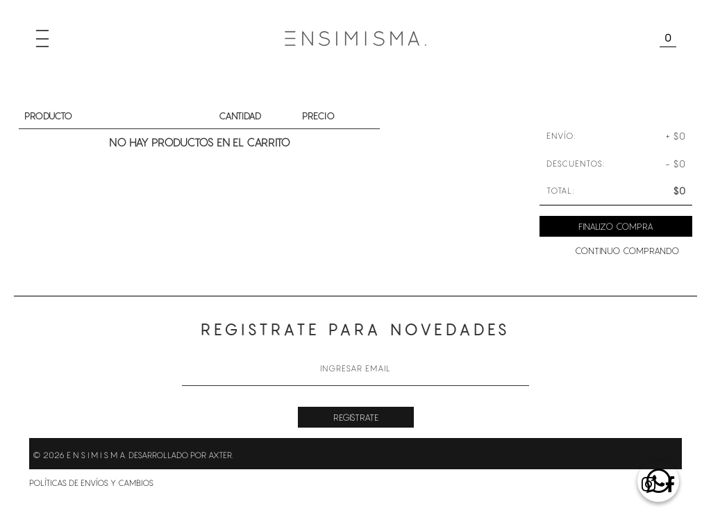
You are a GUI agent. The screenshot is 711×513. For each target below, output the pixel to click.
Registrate (355, 417)
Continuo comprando (627, 250)
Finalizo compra (615, 226)
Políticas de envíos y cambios (91, 483)
